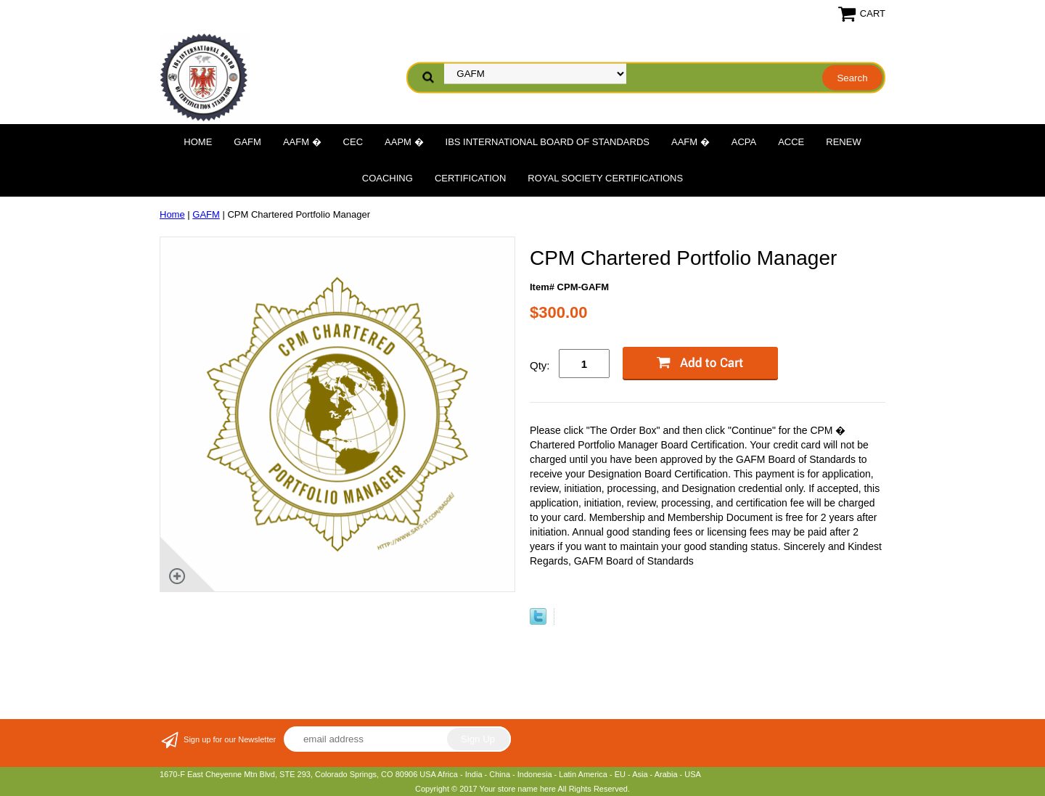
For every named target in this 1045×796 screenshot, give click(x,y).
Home (198, 141)
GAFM (247, 141)
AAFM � (302, 141)
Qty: (540, 365)
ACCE (791, 141)
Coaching (387, 178)
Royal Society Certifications (605, 178)
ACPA (744, 141)
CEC (353, 141)
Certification (470, 178)
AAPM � (404, 141)
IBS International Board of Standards (547, 141)
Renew (843, 141)
